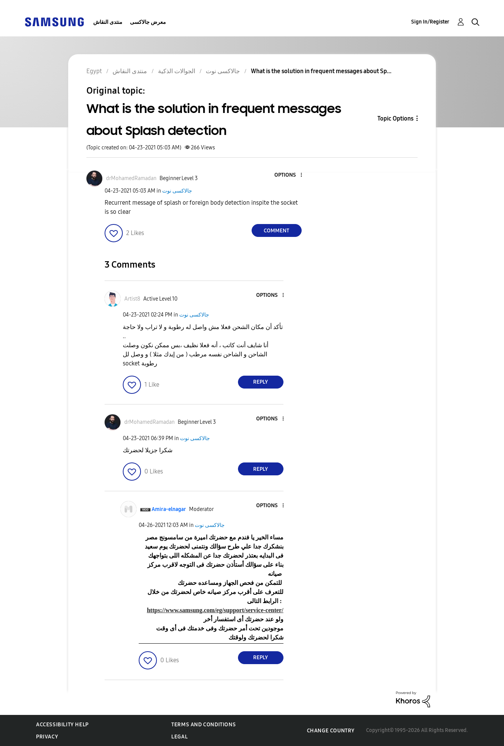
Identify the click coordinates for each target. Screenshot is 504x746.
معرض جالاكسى (148, 22)
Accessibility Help (62, 724)
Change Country (331, 730)
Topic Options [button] (395, 118)
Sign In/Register (430, 22)
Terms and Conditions (203, 724)
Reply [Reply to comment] (260, 382)
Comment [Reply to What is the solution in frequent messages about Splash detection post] (276, 230)
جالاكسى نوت (177, 191)
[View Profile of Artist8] (132, 299)
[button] (288, 175)
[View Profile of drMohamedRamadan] (131, 178)
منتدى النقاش (107, 22)
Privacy (47, 736)
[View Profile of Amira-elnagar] (169, 509)
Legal (179, 736)
